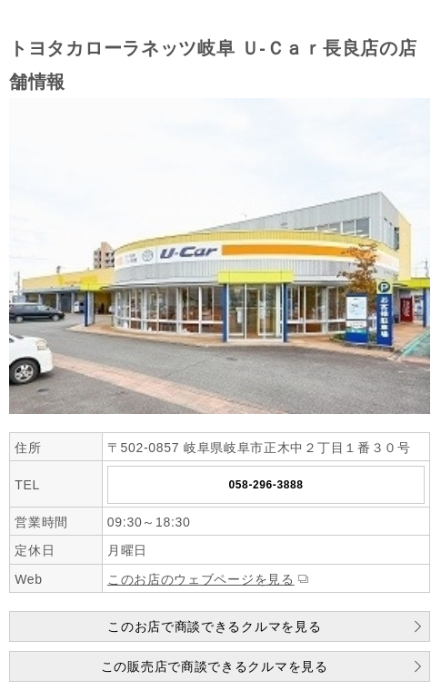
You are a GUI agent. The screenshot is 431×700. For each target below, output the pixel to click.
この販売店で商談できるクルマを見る (214, 666)
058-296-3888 (266, 484)
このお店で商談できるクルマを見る (214, 626)
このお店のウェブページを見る (201, 579)
